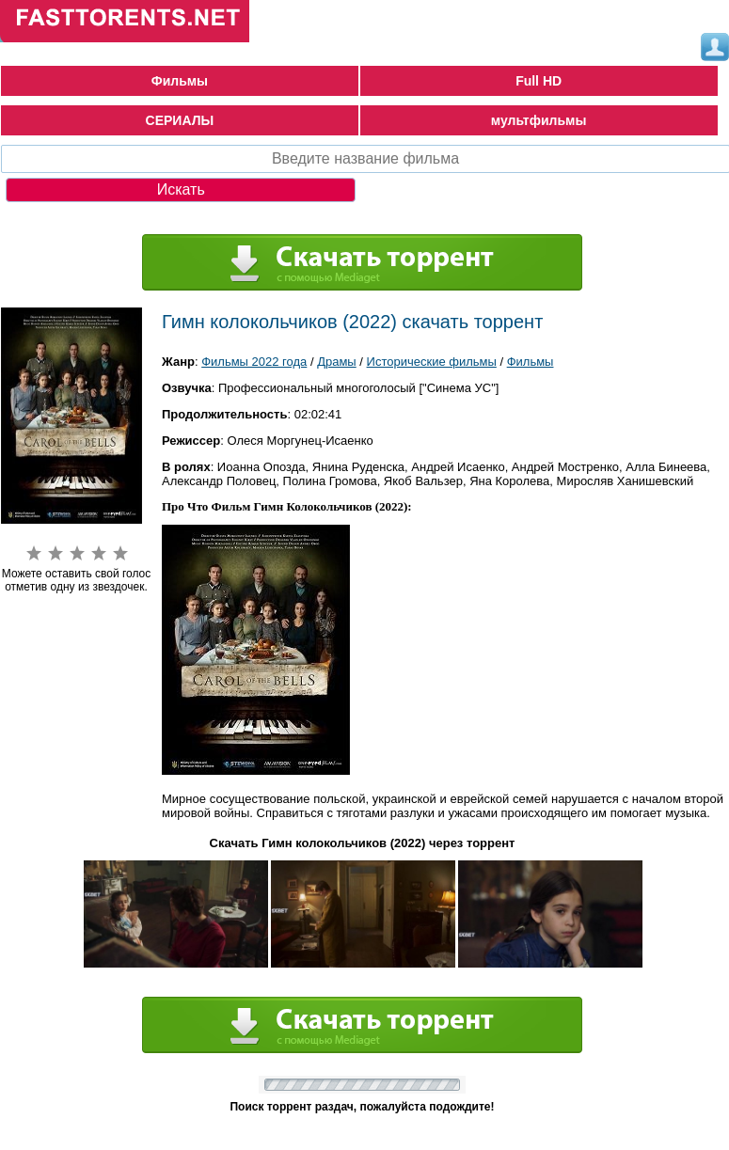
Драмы (337, 361)
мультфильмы (539, 120)
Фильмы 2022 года (254, 361)
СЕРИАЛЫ (180, 120)
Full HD (538, 80)
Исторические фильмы (432, 361)
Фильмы (179, 80)
